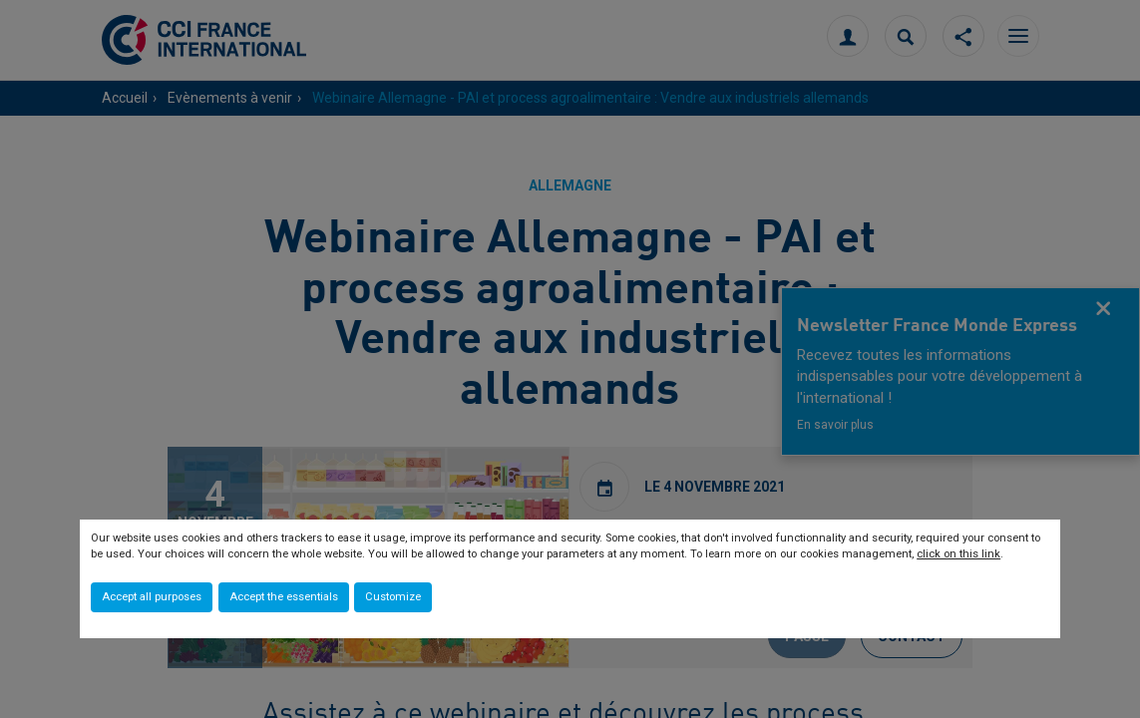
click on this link (958, 553)
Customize (393, 596)
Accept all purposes (151, 596)
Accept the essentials (283, 596)
